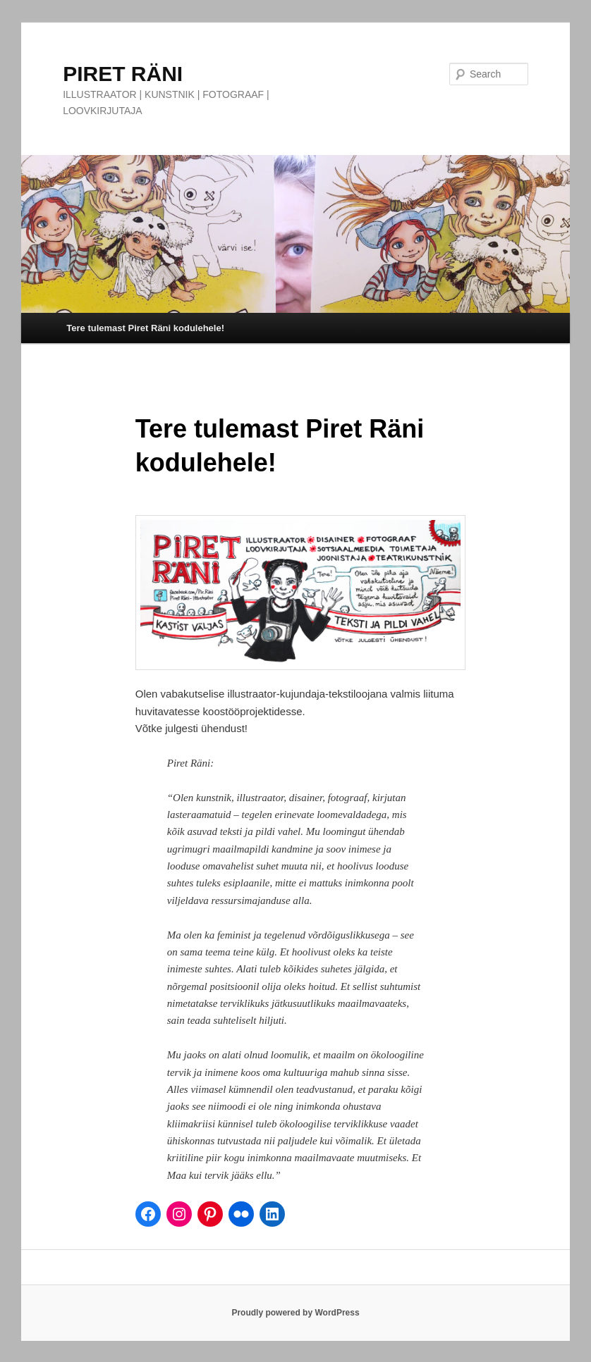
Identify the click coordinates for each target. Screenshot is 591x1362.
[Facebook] (148, 1214)
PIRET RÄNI (123, 73)
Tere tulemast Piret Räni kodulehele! (145, 328)
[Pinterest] (210, 1214)
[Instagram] (179, 1214)
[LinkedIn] (272, 1214)
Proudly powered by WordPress (295, 1313)
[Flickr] (241, 1214)
